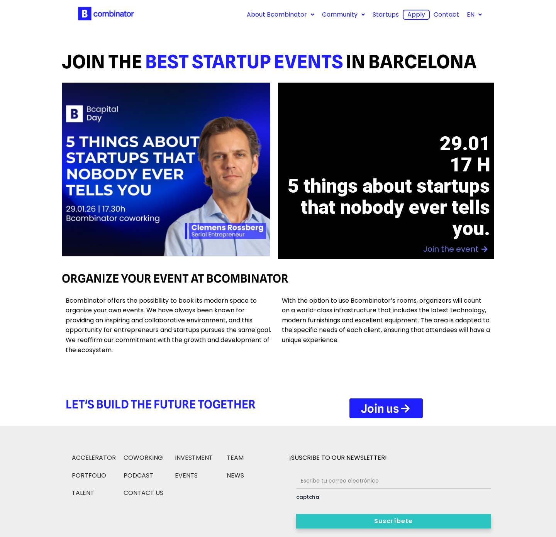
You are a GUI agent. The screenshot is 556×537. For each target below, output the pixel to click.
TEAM (235, 457)
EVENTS (186, 475)
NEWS (235, 475)
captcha (307, 497)
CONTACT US (143, 492)
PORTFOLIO (89, 475)
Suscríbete (393, 521)
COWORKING (143, 457)
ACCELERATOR (94, 457)
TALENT (83, 492)
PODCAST (138, 475)
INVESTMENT (194, 457)
